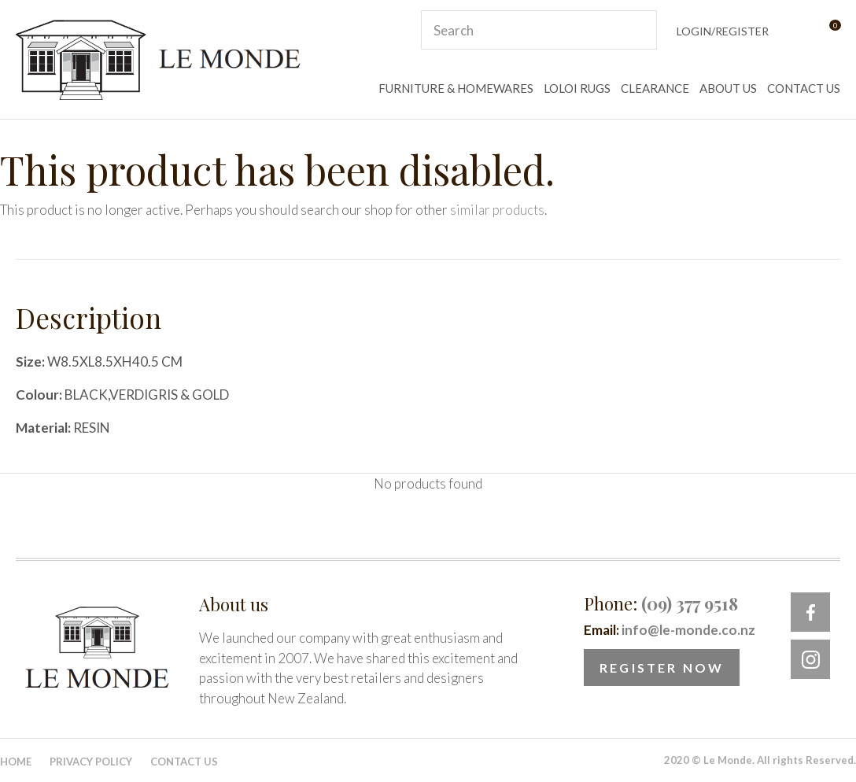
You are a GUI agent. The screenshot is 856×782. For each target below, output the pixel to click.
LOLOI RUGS (577, 88)
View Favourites (795, 30)
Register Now (662, 667)
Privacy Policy (91, 761)
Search (638, 30)
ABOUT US (728, 88)
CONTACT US (803, 88)
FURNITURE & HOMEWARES (455, 88)
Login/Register (723, 31)
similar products (497, 209)
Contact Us (184, 761)
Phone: (661, 603)
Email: (669, 630)
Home (15, 761)
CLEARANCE (655, 88)
